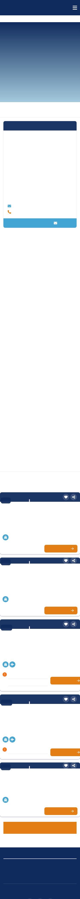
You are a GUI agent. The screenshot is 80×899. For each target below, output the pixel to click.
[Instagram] (30, 886)
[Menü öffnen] (74, 7)
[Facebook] (40, 886)
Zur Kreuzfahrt (62, 534)
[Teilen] (74, 483)
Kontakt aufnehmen (39, 219)
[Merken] (66, 483)
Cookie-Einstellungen (57, 848)
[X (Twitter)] (50, 886)
